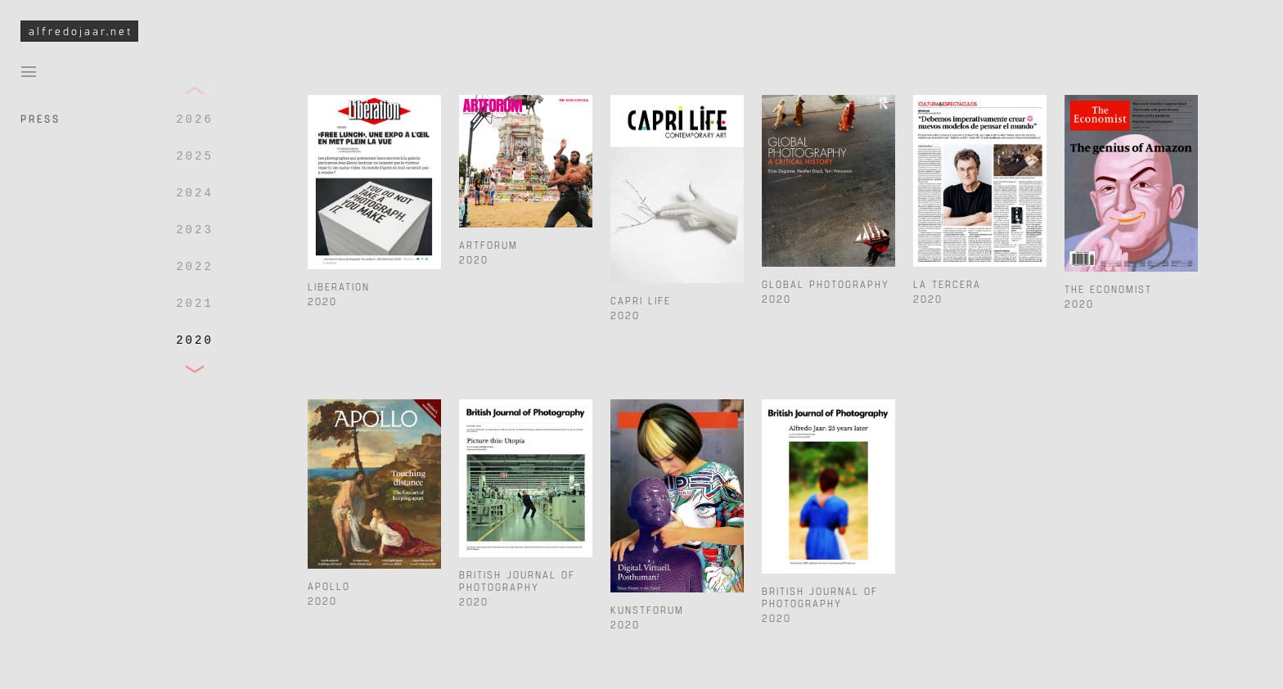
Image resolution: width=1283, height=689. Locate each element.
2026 (195, 119)
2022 (195, 266)
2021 (195, 303)
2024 (195, 193)
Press (40, 118)
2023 (195, 230)
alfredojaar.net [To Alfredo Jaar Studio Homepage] (81, 31)
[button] (195, 91)
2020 (195, 340)
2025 (195, 156)
